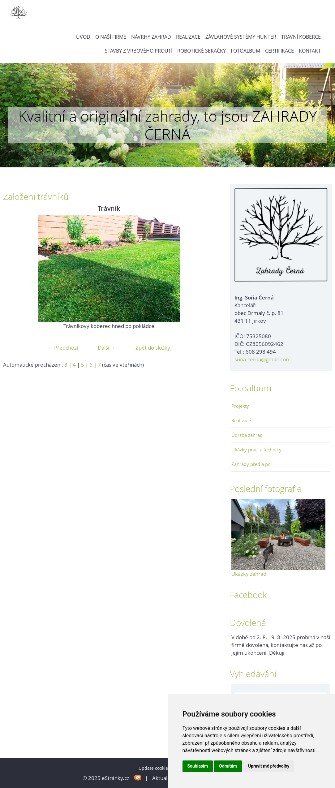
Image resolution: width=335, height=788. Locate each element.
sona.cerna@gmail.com (262, 359)
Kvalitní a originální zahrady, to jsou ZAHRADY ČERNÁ (167, 125)
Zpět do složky (152, 347)
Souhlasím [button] (197, 766)
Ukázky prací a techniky (256, 449)
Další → (107, 347)
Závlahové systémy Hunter (240, 36)
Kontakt (310, 50)
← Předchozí (63, 347)
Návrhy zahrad (151, 36)
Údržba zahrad (247, 435)
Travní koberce (301, 36)
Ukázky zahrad (248, 573)
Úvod (83, 36)
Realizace (188, 36)
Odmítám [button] (228, 766)
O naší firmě (110, 36)
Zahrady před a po (251, 464)
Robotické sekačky (201, 50)
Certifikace (279, 50)
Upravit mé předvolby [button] (268, 766)
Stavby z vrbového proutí (138, 50)
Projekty (240, 406)
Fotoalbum (245, 50)
